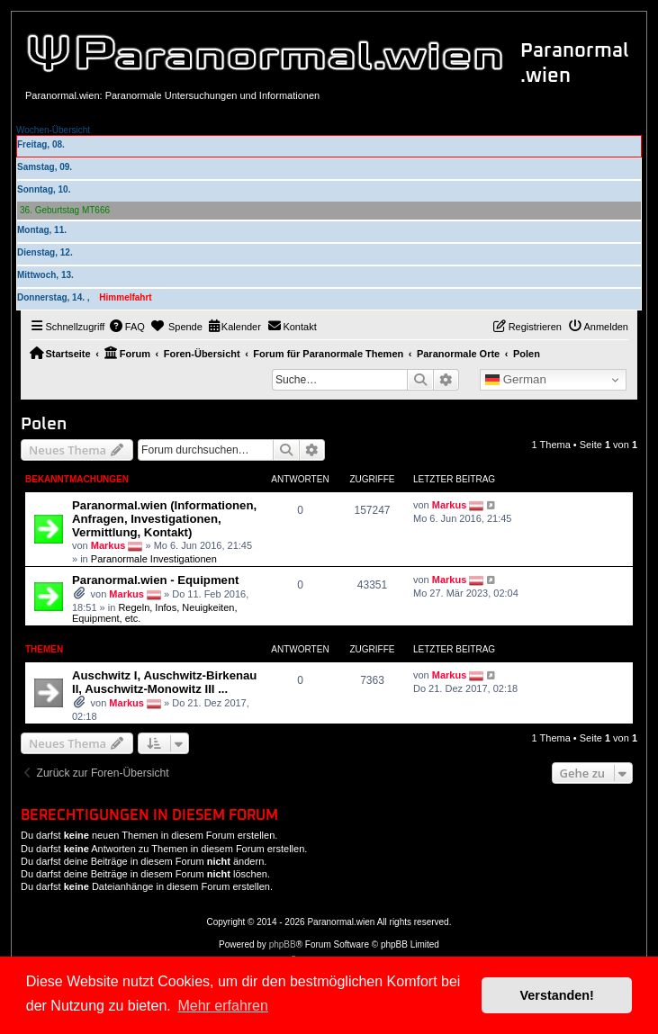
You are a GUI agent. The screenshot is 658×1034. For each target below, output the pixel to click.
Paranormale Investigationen (154, 558)
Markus (108, 545)
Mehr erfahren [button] (222, 1005)
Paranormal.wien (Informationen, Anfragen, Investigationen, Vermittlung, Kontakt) (164, 519)
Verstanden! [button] (557, 995)
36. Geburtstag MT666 (65, 210)
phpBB (282, 944)
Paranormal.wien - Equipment (155, 580)
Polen (44, 424)
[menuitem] (127, 326)
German (515, 380)
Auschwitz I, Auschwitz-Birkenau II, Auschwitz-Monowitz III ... (164, 682)
